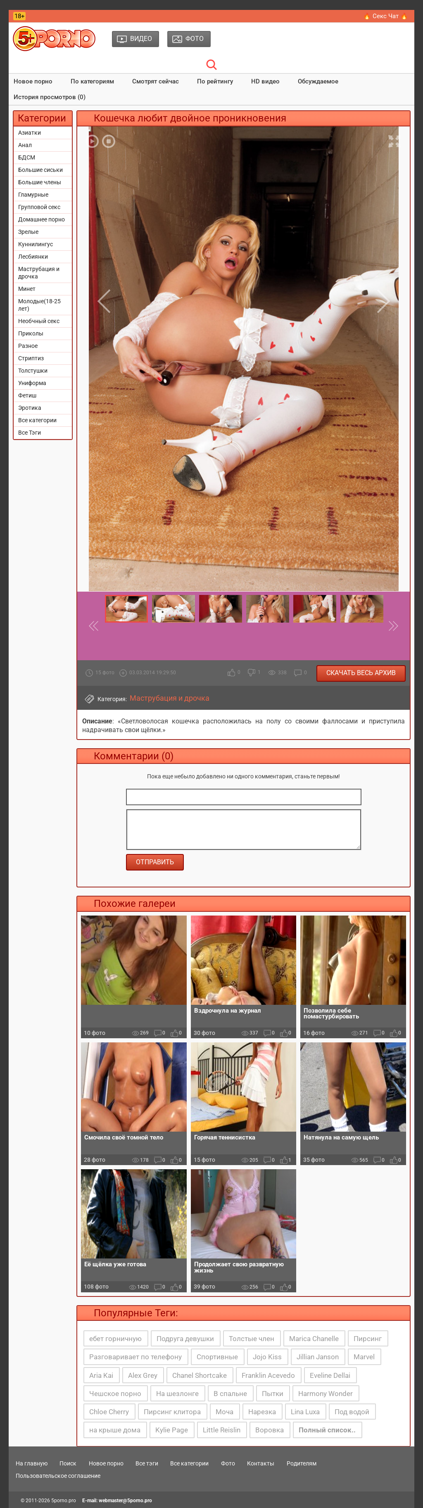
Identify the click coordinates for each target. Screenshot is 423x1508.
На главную (32, 1463)
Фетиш (27, 395)
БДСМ (26, 157)
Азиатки (29, 132)
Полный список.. (327, 1430)
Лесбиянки (33, 256)
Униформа (32, 383)
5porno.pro (63, 1500)
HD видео (265, 81)
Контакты (260, 1463)
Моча (224, 1412)
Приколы (30, 333)
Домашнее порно (41, 219)
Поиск (67, 1463)
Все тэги (146, 1463)
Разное (28, 346)
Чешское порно (115, 1393)
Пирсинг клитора (172, 1412)
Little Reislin (221, 1430)
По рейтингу (215, 81)
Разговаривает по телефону (135, 1357)
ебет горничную (115, 1338)
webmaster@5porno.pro (125, 1500)
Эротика (29, 407)
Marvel (364, 1357)
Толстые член (251, 1338)
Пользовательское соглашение (58, 1475)
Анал (25, 145)
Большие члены (39, 182)
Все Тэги (29, 432)
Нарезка (262, 1412)
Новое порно (33, 81)
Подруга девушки (185, 1338)
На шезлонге (177, 1393)
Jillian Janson (318, 1357)
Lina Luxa (305, 1412)
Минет (27, 288)
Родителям (301, 1463)
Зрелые (28, 231)
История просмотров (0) (50, 97)
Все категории (37, 420)
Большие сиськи (40, 169)
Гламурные (33, 194)
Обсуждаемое (318, 81)
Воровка (269, 1430)
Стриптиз (31, 358)
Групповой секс (39, 207)
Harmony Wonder (325, 1393)
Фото (228, 1463)
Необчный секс (38, 321)
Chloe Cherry (109, 1412)
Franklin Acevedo (268, 1375)
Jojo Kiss (267, 1357)
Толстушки (33, 370)
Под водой (352, 1412)
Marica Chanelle (314, 1338)
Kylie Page (171, 1430)
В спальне (230, 1393)
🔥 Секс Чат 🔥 (385, 16)
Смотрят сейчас (155, 81)
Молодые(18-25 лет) (39, 305)
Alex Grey (142, 1375)
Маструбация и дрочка (38, 273)
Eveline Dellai (330, 1375)
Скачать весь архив (361, 673)
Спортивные (217, 1357)
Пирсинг (368, 1338)
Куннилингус (35, 244)
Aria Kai (101, 1375)
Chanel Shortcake (199, 1375)
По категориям (92, 81)
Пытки (272, 1393)
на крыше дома (114, 1430)
